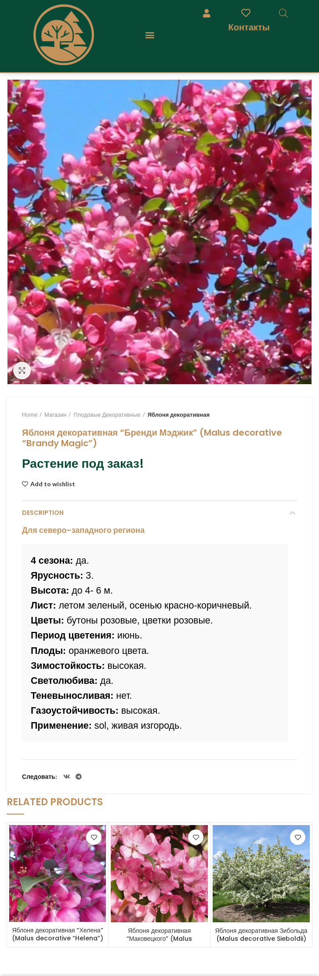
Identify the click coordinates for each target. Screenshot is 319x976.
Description (43, 512)
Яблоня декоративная (179, 414)
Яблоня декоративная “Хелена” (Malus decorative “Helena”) (57, 934)
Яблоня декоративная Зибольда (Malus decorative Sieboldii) (261, 935)
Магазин (55, 414)
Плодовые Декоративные (106, 414)
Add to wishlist (52, 484)
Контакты (249, 27)
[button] (149, 34)
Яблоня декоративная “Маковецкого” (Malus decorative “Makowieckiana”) (159, 938)
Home (29, 414)
